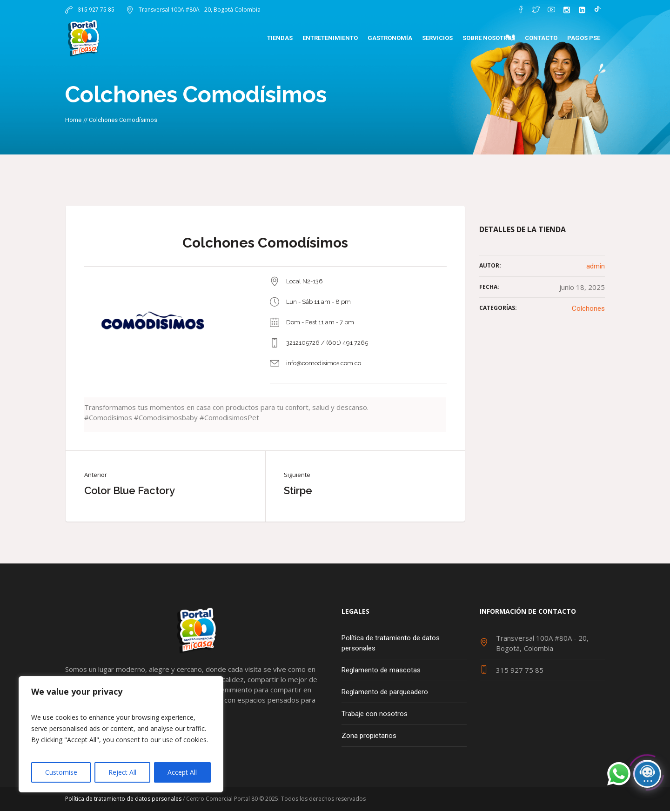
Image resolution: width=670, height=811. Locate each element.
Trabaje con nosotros (375, 714)
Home (73, 119)
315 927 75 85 (95, 10)
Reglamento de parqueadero (385, 692)
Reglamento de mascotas (381, 670)
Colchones (588, 308)
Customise (61, 772)
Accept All (182, 772)
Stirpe (298, 490)
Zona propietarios (369, 735)
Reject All (122, 772)
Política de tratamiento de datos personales (391, 643)
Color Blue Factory (129, 490)
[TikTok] (597, 9)
